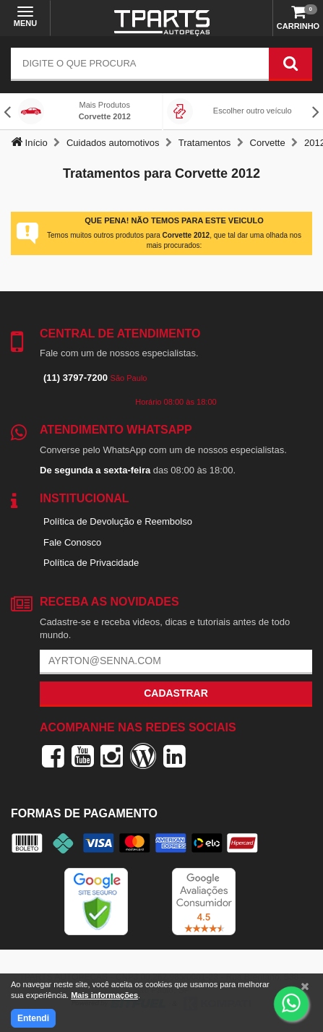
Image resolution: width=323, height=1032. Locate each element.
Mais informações (104, 995)
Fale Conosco (72, 542)
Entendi (33, 1018)
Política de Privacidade (91, 562)
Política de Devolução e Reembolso (117, 521)
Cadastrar (176, 693)
